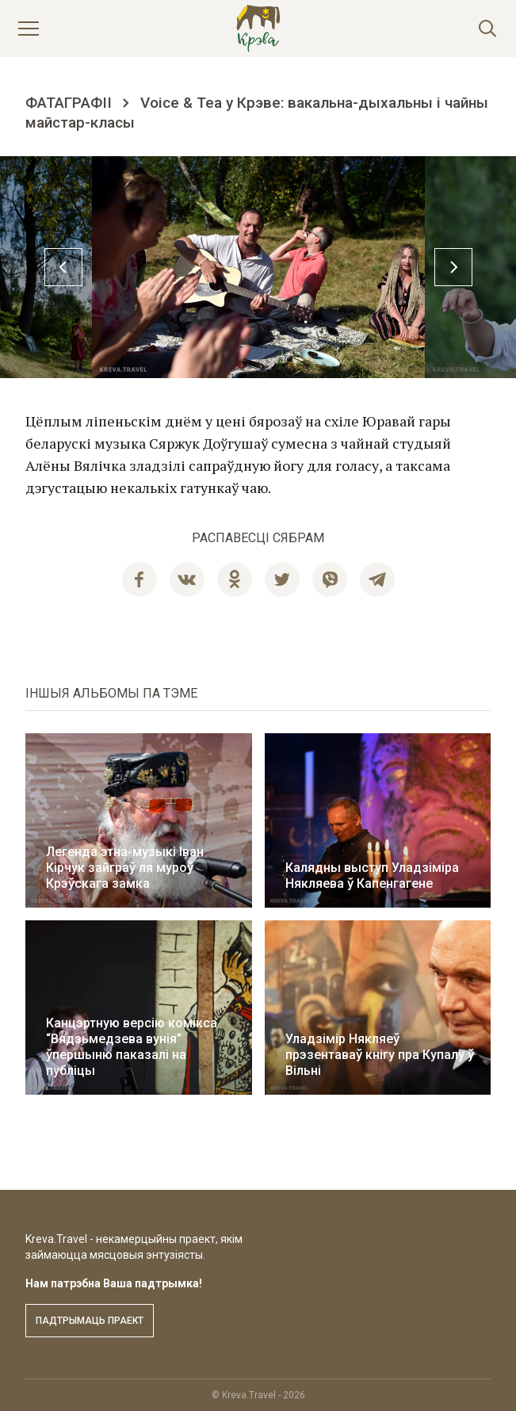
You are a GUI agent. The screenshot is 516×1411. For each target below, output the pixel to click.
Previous (63, 267)
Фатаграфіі (68, 103)
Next (453, 267)
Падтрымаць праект (89, 1320)
